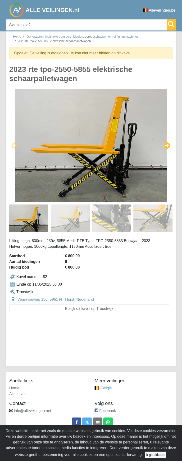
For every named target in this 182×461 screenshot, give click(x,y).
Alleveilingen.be (159, 10)
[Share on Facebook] (76, 422)
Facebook (107, 411)
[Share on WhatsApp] (108, 422)
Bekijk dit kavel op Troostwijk (89, 309)
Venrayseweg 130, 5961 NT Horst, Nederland (55, 299)
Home (17, 36)
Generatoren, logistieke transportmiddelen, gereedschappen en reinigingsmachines (82, 36)
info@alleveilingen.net (32, 411)
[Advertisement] (91, 342)
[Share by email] (97, 422)
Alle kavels (18, 394)
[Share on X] (87, 422)
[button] (15, 145)
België (106, 388)
